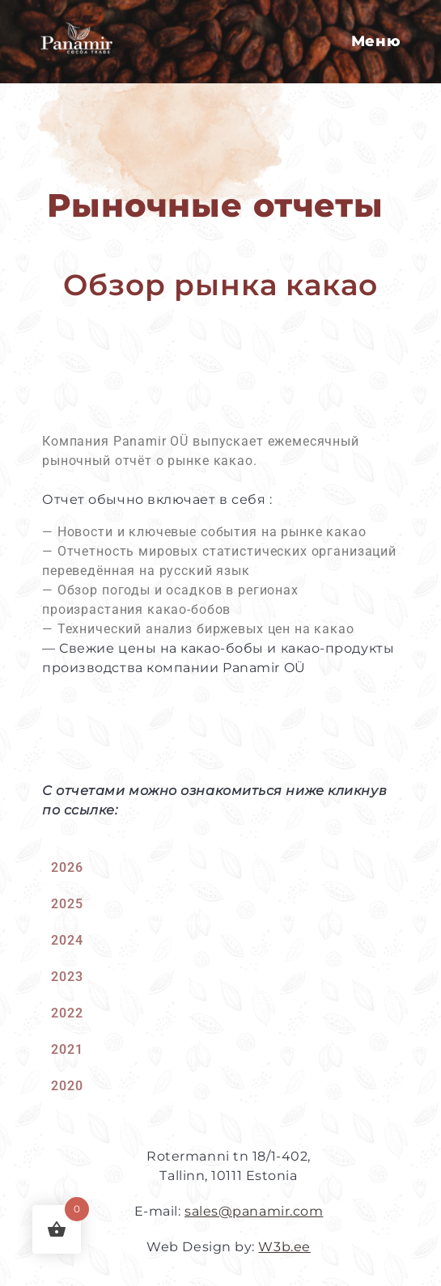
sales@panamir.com (253, 1211)
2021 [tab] (67, 1049)
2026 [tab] (67, 867)
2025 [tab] (67, 904)
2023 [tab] (67, 976)
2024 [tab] (67, 940)
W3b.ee (284, 1246)
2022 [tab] (67, 1013)
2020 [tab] (67, 1086)
